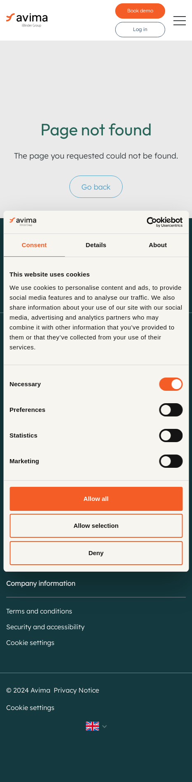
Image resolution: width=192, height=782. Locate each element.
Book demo (140, 10)
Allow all (96, 498)
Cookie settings (30, 642)
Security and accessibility (45, 627)
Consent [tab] (34, 244)
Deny (96, 552)
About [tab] (158, 244)
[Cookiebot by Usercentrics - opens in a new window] (146, 222)
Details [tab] (96, 244)
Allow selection (96, 525)
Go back (96, 187)
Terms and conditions (39, 611)
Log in (140, 29)
